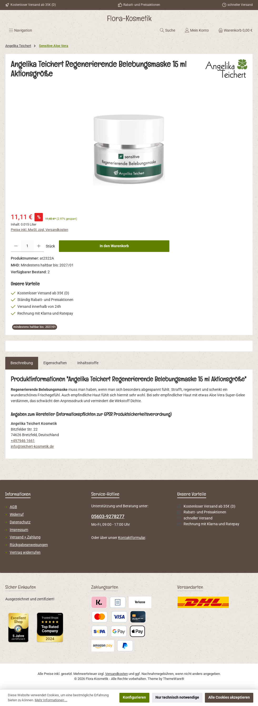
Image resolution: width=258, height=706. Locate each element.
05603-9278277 (107, 516)
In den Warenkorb (114, 246)
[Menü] (20, 30)
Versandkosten (116, 674)
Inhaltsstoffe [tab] (87, 363)
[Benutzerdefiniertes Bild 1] (18, 627)
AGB (13, 507)
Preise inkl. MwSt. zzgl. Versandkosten (39, 230)
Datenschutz (20, 522)
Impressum (19, 530)
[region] (129, 149)
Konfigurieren (134, 697)
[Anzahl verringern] (16, 246)
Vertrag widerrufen (25, 552)
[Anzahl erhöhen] (39, 246)
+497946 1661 (23, 441)
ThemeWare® (173, 679)
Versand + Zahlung (25, 537)
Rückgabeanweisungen (29, 545)
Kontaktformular (131, 537)
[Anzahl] (27, 246)
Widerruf (17, 514)
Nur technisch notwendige (177, 697)
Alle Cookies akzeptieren (229, 697)
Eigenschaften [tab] (55, 363)
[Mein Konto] (196, 30)
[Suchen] (167, 30)
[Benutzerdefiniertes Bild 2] (50, 627)
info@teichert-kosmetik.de (32, 446)
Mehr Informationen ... (51, 700)
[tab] (21, 363)
